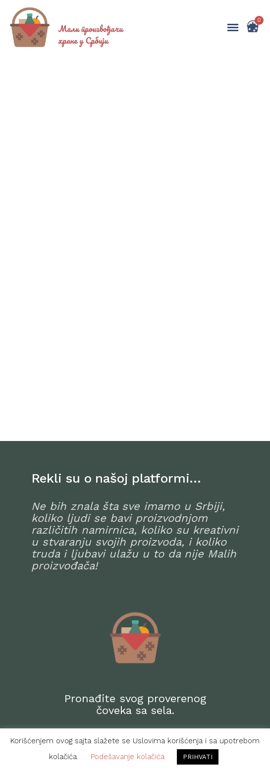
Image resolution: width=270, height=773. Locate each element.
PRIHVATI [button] (198, 757)
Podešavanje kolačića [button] (127, 756)
